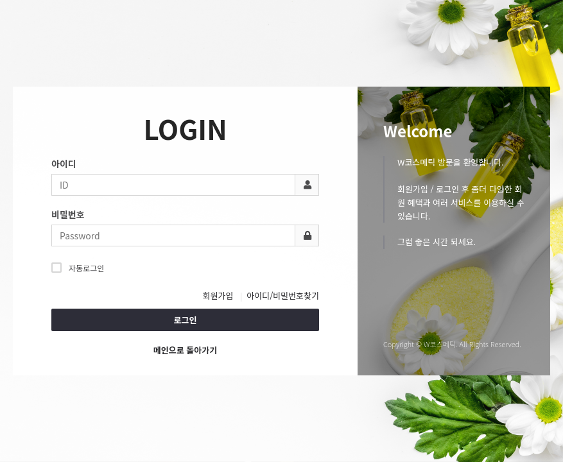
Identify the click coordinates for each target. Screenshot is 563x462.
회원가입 (218, 295)
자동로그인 (77, 267)
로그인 (185, 320)
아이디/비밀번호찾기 (283, 295)
